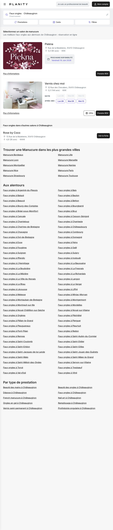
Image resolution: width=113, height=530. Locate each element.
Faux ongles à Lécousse (15, 289)
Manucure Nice (10, 170)
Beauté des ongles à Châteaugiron (75, 387)
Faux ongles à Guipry (68, 253)
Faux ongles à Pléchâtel (69, 315)
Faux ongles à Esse (12, 242)
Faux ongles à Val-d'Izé (14, 372)
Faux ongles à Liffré (68, 289)
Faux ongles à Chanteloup (16, 221)
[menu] (4, 4)
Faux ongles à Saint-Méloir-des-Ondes (22, 362)
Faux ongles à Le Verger (70, 284)
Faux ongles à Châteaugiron (72, 392)
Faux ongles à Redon (68, 331)
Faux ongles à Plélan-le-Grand (18, 320)
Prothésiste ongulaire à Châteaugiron (76, 408)
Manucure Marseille (67, 160)
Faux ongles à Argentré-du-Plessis (20, 190)
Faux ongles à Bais (67, 190)
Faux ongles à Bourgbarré (71, 206)
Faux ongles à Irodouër (69, 258)
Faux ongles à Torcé (13, 367)
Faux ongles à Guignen (14, 253)
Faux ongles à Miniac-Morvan (72, 294)
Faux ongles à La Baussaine (72, 263)
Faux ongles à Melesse (14, 294)
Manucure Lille (65, 154)
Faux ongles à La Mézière (15, 273)
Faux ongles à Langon (69, 279)
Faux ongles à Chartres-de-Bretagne (21, 226)
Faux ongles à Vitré (67, 372)
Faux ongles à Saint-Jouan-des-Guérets (78, 352)
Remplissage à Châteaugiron (72, 403)
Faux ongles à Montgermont (72, 299)
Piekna (49, 44)
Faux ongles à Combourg (70, 232)
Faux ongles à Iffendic (14, 258)
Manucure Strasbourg (14, 175)
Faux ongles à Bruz (67, 211)
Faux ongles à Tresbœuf (70, 367)
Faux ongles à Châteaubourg (72, 226)
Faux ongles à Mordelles (70, 305)
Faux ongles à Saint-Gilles (71, 346)
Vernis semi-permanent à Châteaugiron (22, 408)
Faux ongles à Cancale (14, 216)
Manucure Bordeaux (13, 154)
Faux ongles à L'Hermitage (16, 263)
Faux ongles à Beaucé (14, 200)
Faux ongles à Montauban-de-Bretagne (22, 299)
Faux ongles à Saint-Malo (15, 357)
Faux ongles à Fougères (15, 247)
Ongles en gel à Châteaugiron (18, 403)
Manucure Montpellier (14, 165)
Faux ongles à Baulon (68, 195)
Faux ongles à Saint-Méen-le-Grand (75, 357)
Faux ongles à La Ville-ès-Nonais (19, 279)
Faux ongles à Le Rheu (14, 284)
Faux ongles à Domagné (70, 237)
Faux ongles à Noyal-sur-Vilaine (74, 310)
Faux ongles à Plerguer (69, 320)
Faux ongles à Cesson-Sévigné (73, 216)
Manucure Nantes (67, 165)
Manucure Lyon (10, 160)
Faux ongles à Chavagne (15, 232)
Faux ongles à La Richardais (72, 273)
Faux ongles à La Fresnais (71, 268)
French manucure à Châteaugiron (19, 397)
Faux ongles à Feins (68, 242)
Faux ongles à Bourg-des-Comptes (20, 206)
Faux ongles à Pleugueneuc (16, 326)
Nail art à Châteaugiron (69, 397)
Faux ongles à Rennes (14, 336)
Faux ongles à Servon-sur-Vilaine (74, 362)
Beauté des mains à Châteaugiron (20, 387)
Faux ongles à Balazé (13, 195)
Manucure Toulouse (68, 175)
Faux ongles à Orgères (14, 315)
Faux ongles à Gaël (67, 247)
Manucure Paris (66, 170)
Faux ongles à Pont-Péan (15, 331)
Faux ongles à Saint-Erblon (16, 346)
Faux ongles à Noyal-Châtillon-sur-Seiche (24, 310)
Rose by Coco (11, 132)
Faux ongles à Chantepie (70, 221)
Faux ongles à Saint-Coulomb (18, 341)
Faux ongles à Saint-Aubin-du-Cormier (77, 336)
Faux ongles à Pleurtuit (69, 326)
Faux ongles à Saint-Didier (71, 341)
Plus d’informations (11, 73)
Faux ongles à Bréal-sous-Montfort (20, 211)
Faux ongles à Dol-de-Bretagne (18, 237)
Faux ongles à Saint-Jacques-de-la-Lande (24, 352)
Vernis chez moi (55, 83)
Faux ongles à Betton (68, 200)
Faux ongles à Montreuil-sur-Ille (19, 305)
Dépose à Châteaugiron (15, 392)
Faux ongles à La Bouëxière (16, 268)
